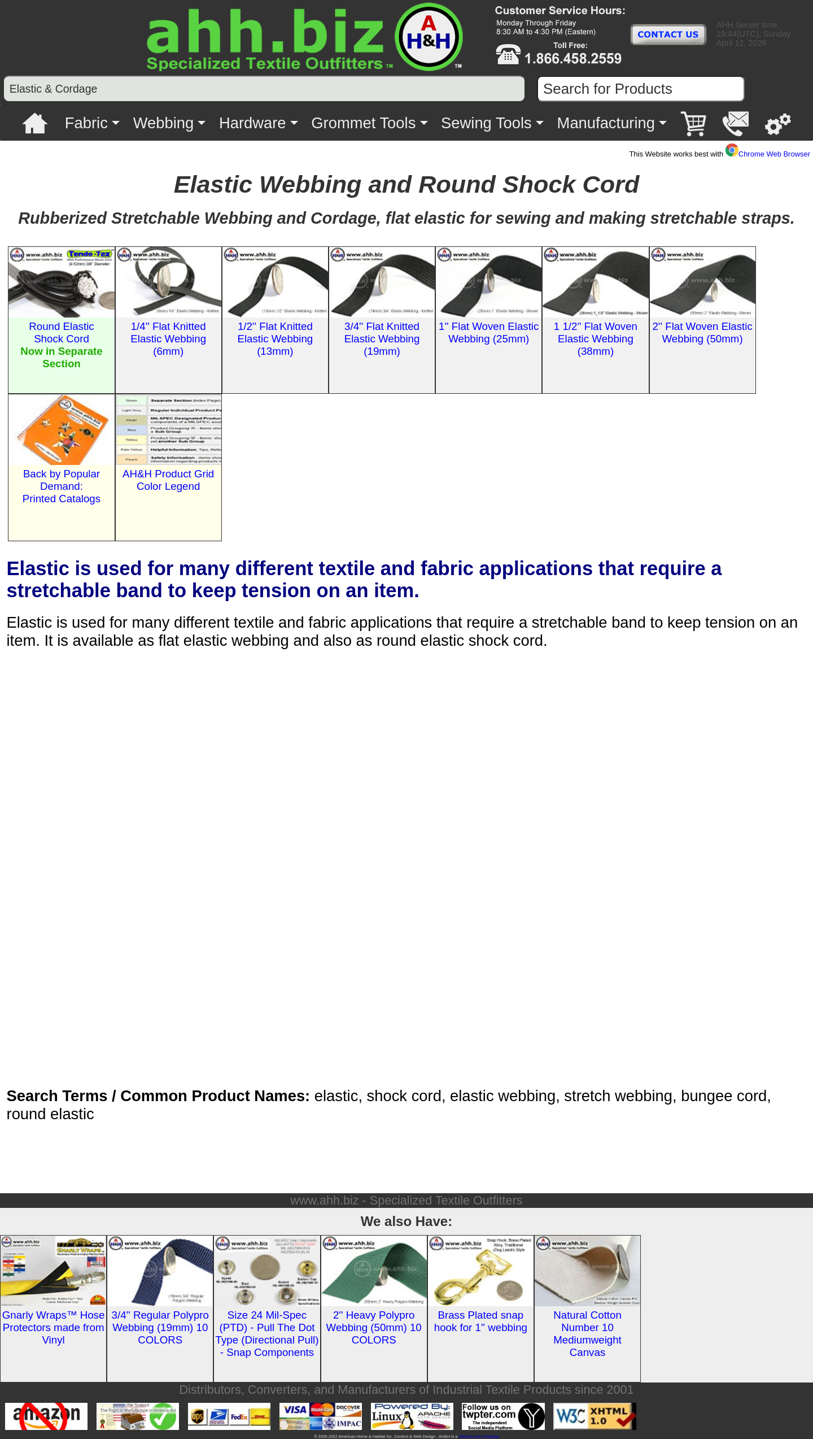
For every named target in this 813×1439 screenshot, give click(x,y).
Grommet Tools (363, 123)
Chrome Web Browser (767, 154)
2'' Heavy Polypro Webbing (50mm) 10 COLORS (374, 1327)
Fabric (86, 123)
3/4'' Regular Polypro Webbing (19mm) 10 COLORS (160, 1327)
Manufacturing (606, 123)
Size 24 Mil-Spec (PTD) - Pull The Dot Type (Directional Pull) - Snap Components (266, 1333)
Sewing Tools (486, 123)
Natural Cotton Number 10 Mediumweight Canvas (587, 1333)
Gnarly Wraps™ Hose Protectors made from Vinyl (53, 1327)
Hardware (252, 123)
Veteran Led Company (478, 1436)
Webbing (163, 123)
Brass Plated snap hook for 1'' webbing (480, 1321)
